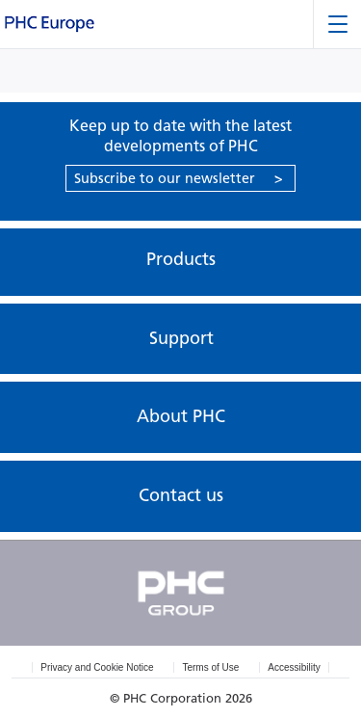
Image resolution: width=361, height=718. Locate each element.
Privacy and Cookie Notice (96, 667)
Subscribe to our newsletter (178, 178)
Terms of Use (210, 667)
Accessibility (294, 667)
